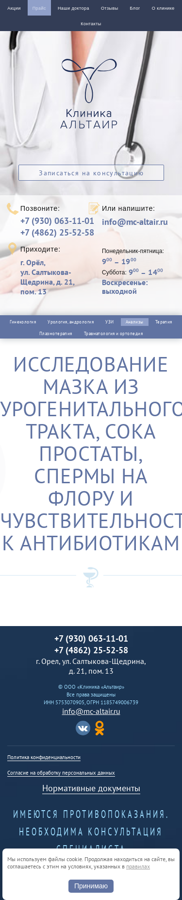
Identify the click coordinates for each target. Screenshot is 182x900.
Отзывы (109, 8)
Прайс (39, 8)
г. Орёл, (54, 276)
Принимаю (91, 886)
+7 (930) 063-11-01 (57, 220)
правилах (138, 866)
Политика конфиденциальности (44, 757)
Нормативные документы (91, 788)
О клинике (163, 8)
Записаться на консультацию (91, 173)
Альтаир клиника (91, 99)
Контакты (91, 23)
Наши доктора (73, 8)
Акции (13, 8)
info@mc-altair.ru (135, 222)
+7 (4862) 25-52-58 (57, 232)
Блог (135, 8)
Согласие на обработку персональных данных (61, 772)
